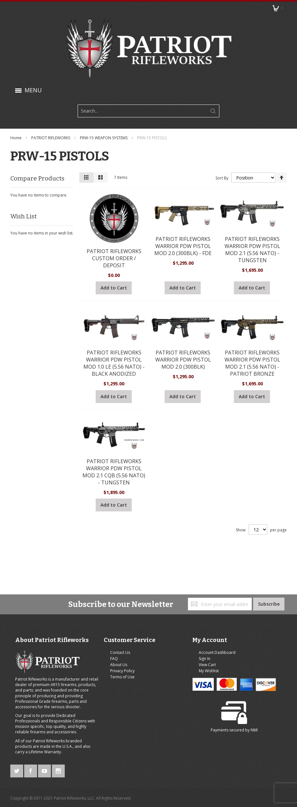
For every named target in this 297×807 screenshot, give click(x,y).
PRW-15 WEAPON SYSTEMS (104, 138)
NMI (269, 648)
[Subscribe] (268, 569)
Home (17, 138)
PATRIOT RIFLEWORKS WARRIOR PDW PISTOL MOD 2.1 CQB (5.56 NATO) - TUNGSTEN (114, 471)
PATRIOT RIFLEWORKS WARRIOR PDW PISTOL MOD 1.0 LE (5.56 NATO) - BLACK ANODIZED (114, 363)
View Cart (166, 630)
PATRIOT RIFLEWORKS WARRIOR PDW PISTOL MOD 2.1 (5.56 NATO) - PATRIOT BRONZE (252, 363)
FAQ (94, 624)
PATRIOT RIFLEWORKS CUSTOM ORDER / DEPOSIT (114, 258)
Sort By (221, 177)
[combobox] (148, 111)
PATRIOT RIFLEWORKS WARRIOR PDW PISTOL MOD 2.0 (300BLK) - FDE (183, 245)
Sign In (163, 624)
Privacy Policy (102, 636)
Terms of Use (102, 642)
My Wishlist (167, 636)
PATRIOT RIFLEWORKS (52, 138)
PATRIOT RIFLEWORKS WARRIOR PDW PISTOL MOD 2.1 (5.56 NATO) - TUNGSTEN (252, 249)
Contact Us (100, 617)
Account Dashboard (176, 617)
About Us (98, 630)
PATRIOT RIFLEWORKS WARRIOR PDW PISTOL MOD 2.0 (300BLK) (183, 359)
